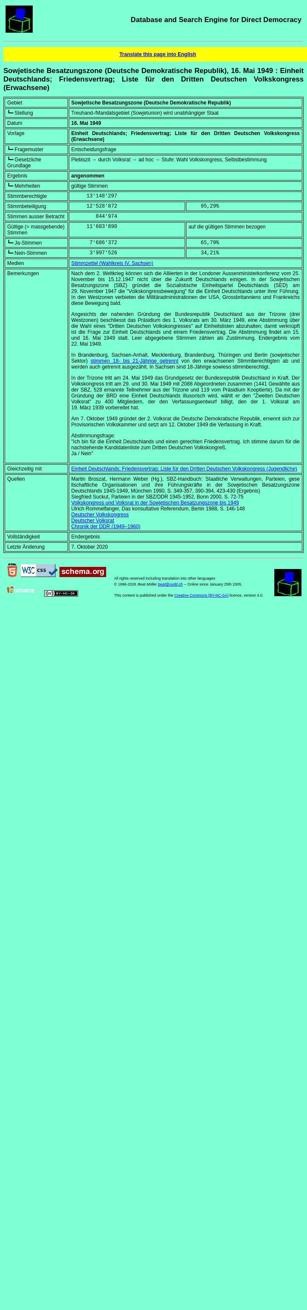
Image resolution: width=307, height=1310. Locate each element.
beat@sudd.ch (170, 584)
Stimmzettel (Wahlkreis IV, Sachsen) (112, 263)
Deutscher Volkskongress (100, 515)
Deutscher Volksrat (92, 521)
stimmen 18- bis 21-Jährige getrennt (134, 361)
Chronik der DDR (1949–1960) (106, 527)
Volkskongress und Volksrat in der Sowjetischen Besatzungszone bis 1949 (155, 503)
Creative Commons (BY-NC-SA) (202, 595)
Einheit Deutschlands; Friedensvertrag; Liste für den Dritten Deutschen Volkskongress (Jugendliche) (184, 469)
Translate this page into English (157, 54)
